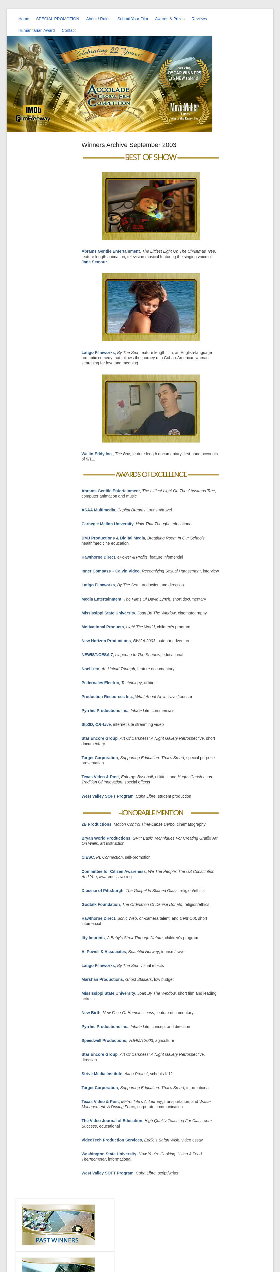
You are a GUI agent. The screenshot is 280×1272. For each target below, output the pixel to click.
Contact (69, 30)
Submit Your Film (132, 18)
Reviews (199, 18)
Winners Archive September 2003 (129, 144)
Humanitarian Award (37, 30)
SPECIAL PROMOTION (57, 18)
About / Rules (98, 18)
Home (24, 18)
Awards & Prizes (169, 18)
